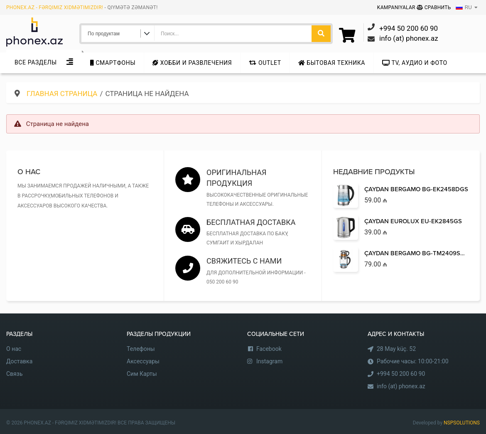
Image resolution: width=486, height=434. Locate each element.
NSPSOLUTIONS (462, 423)
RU (464, 7)
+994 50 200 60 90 (401, 373)
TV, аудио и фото (414, 62)
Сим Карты (142, 373)
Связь (14, 373)
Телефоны (141, 348)
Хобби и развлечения (192, 62)
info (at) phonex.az (401, 386)
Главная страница (62, 93)
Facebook (269, 348)
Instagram (269, 361)
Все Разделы (36, 62)
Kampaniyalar (397, 7)
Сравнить (434, 7)
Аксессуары (143, 361)
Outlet (265, 62)
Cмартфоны (112, 62)
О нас (13, 348)
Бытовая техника (331, 62)
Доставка (19, 361)
